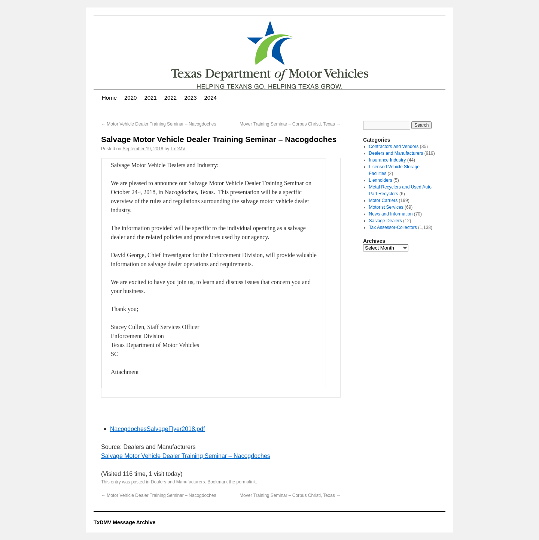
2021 (150, 97)
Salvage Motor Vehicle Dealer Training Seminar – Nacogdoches (185, 456)
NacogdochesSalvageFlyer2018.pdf (157, 429)
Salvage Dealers (385, 220)
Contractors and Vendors (394, 146)
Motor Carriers (383, 200)
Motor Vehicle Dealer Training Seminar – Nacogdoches (158, 124)
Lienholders (380, 180)
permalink (246, 482)
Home (109, 97)
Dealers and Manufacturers (178, 482)
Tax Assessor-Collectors (393, 227)
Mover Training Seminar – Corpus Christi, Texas (290, 124)
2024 (210, 97)
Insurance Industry (387, 160)
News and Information (391, 214)
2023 (190, 97)
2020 (130, 97)
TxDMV (177, 148)
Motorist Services (386, 207)
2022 (170, 97)
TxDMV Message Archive (124, 522)
